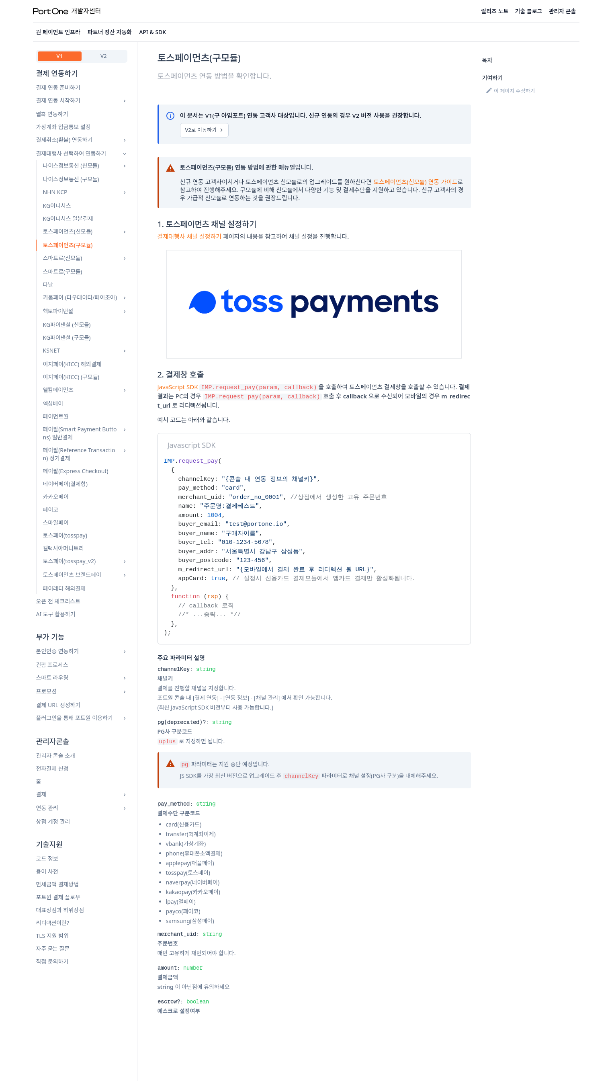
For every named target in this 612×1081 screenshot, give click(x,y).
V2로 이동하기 (204, 129)
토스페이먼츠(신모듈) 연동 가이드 (415, 182)
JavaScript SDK (178, 387)
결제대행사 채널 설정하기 (190, 236)
